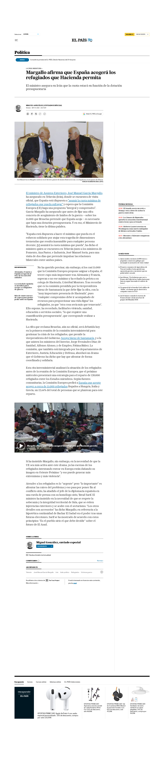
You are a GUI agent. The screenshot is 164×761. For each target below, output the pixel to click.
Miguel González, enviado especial (44, 105)
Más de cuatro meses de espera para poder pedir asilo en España (24, 297)
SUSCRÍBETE (129, 34)
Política (22, 52)
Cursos (30, 682)
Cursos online (41, 682)
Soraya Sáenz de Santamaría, (78, 338)
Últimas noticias (125, 204)
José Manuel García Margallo (44, 572)
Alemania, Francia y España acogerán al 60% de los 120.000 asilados (23, 274)
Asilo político (64, 572)
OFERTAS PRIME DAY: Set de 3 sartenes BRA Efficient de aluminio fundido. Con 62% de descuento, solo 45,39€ (116, 707)
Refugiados (75, 572)
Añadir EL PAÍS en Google (94, 114)
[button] (59, 427)
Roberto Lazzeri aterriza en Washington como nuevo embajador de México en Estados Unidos (133, 229)
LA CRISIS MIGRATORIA (33, 68)
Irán (57, 572)
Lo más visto (123, 254)
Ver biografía (44, 546)
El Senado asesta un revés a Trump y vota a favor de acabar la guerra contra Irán (131, 210)
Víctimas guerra (86, 572)
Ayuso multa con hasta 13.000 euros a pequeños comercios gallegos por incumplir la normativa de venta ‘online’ (134, 261)
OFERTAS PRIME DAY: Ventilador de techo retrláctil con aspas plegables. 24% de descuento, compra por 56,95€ (138, 708)
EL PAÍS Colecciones (72, 682)
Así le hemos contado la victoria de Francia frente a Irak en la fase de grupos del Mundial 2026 (133, 298)
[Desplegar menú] (16, 40)
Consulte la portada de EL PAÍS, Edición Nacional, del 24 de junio (53, 60)
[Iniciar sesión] (142, 34)
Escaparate (19, 682)
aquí (75, 583)
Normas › (100, 561)
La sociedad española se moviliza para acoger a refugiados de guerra (24, 286)
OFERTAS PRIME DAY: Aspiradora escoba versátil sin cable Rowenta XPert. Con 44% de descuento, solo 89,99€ (93, 707)
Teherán (29, 572)
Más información (32, 583)
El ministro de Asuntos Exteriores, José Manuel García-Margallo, (64, 193)
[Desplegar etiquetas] (101, 572)
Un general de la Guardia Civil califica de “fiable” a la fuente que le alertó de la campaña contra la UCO (134, 289)
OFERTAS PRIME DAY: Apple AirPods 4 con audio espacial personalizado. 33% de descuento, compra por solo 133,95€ (58, 715)
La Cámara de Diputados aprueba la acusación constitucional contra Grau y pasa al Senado (133, 219)
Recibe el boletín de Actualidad (40, 555)
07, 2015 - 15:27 (39, 108)
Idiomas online (55, 682)
